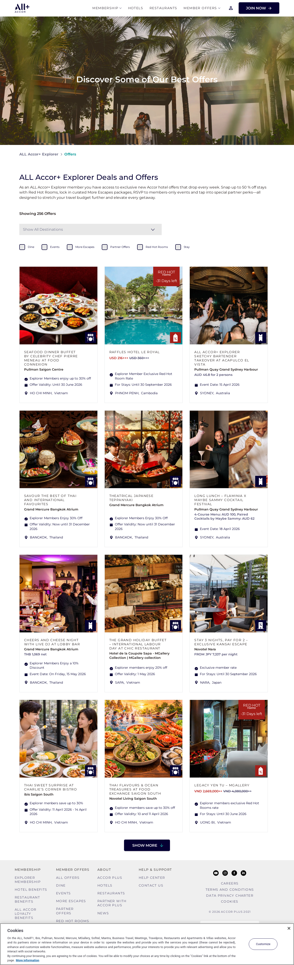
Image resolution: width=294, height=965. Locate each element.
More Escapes (71, 901)
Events (63, 893)
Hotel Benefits (31, 889)
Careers (230, 883)
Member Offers (200, 8)
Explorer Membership (28, 880)
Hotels (135, 8)
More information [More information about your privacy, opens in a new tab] (27, 960)
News (103, 913)
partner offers (120, 247)
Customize (263, 944)
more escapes (84, 247)
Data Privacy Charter (229, 895)
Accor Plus (109, 878)
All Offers (67, 878)
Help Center (152, 878)
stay (187, 247)
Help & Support (155, 870)
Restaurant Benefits (27, 899)
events (54, 247)
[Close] (289, 928)
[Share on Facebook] (270, 154)
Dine (61, 885)
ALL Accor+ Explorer (38, 154)
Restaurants (163, 8)
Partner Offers (65, 911)
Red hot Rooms (72, 921)
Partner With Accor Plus (112, 903)
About (104, 870)
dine (31, 247)
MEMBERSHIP (105, 8)
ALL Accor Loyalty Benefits (26, 913)
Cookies (229, 901)
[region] (147, 944)
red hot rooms (157, 247)
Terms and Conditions (230, 889)
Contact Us (151, 885)
